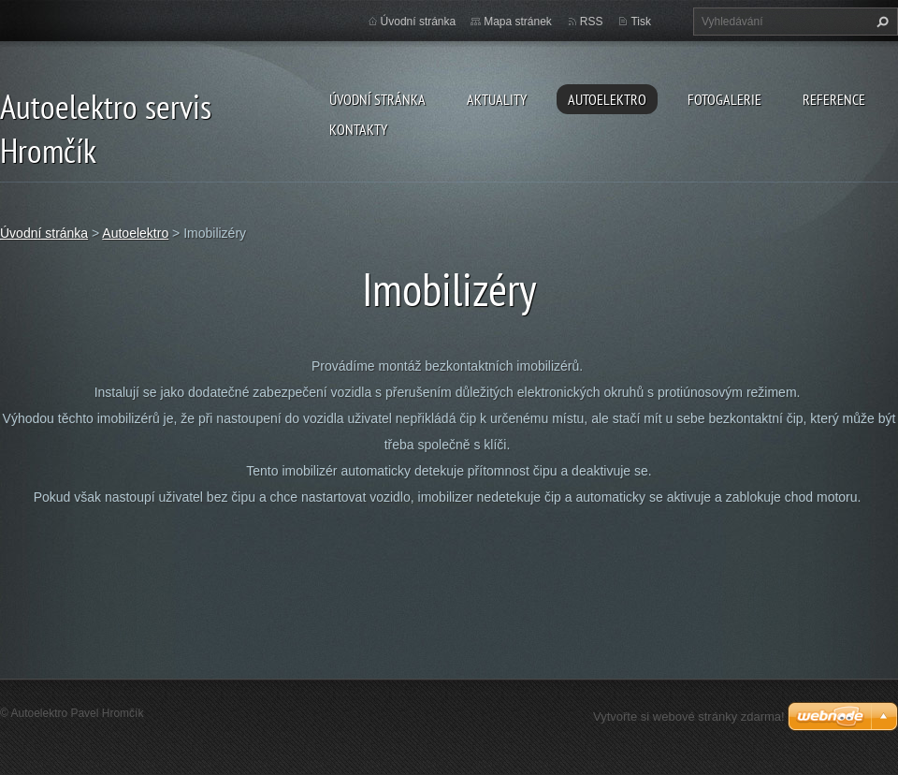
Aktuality (497, 99)
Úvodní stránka (377, 99)
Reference (834, 99)
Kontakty (358, 129)
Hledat (880, 21)
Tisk (640, 21)
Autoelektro (607, 99)
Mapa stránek (518, 21)
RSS (591, 21)
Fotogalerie (724, 99)
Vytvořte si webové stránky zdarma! (689, 716)
